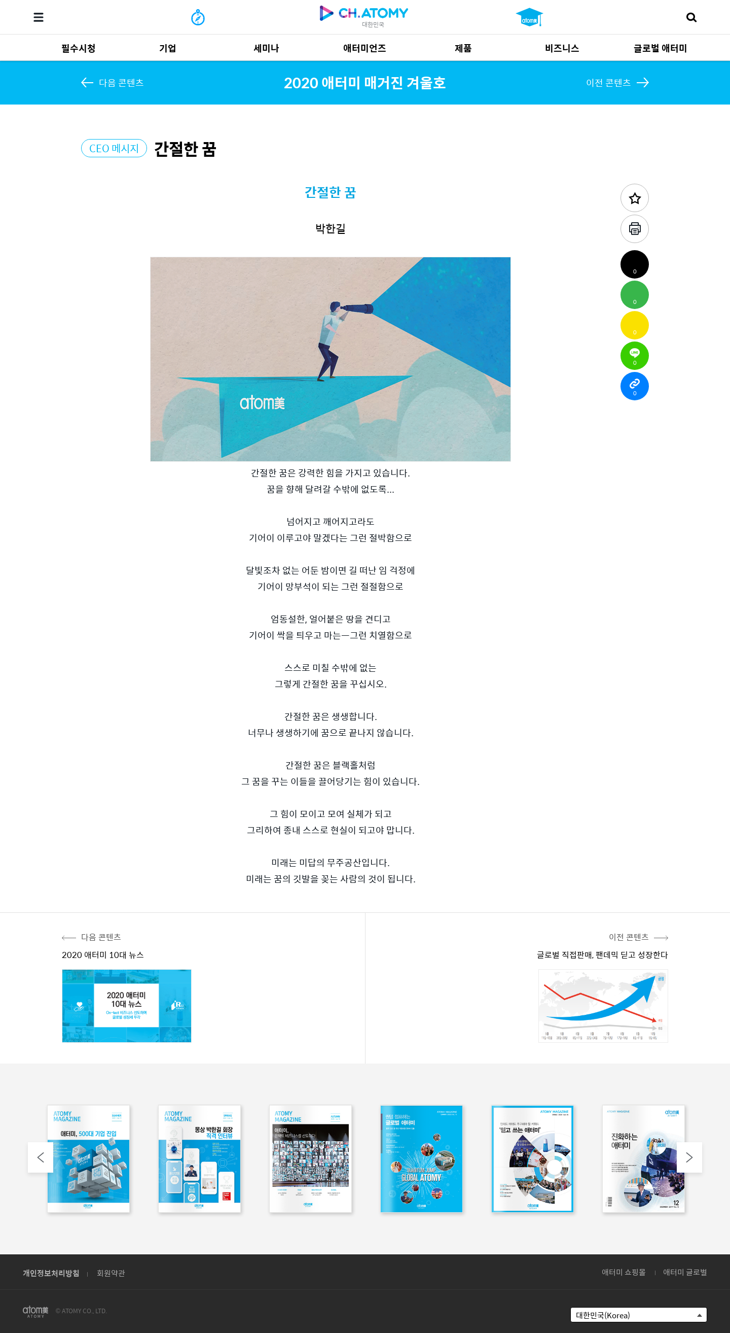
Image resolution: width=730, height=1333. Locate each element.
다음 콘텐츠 (121, 82)
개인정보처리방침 (51, 1273)
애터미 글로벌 (685, 1272)
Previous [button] (40, 1157)
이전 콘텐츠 (608, 82)
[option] (88, 1161)
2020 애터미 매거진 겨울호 (365, 82)
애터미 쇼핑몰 (624, 1272)
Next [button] (689, 1157)
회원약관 (111, 1273)
